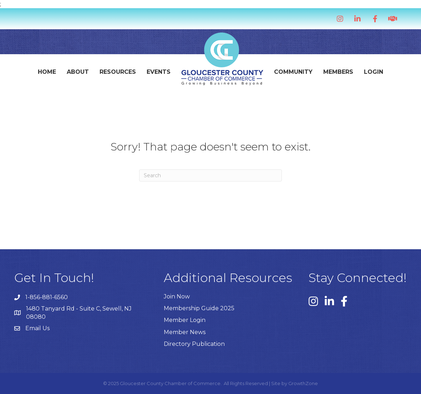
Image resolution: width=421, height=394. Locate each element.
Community (293, 71)
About (78, 71)
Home (47, 71)
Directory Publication (194, 344)
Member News (185, 332)
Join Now (177, 296)
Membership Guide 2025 (199, 308)
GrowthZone (303, 383)
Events (159, 71)
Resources (118, 71)
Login (373, 71)
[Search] (210, 175)
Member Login (185, 320)
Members (338, 71)
